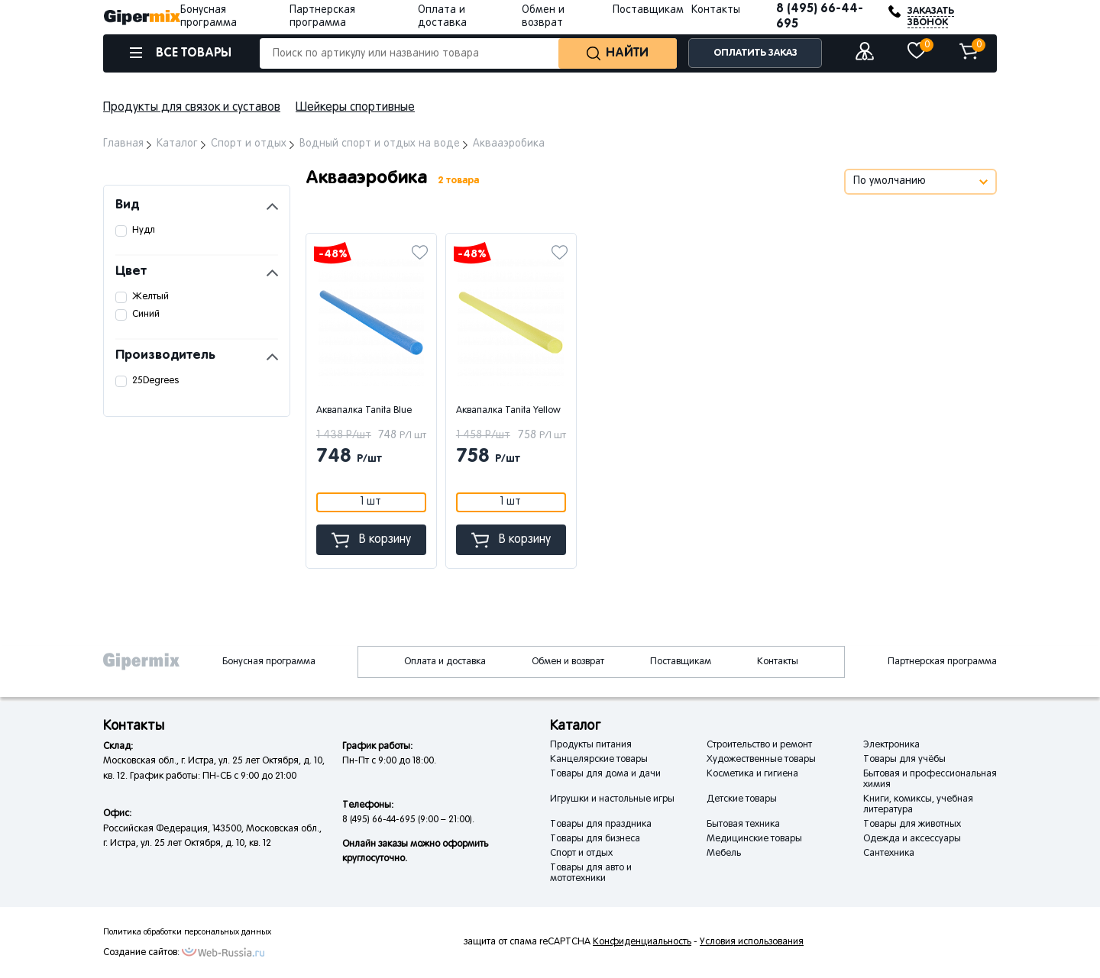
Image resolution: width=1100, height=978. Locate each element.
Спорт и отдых (581, 853)
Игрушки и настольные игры (612, 799)
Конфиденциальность (642, 942)
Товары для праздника (601, 824)
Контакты (715, 10)
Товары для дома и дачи (605, 774)
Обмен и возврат (568, 662)
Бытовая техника (743, 824)
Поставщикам (648, 10)
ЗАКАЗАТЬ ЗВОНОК (930, 16)
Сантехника (888, 853)
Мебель (724, 853)
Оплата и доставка (445, 662)
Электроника (891, 745)
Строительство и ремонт (759, 745)
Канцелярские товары (599, 759)
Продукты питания (591, 745)
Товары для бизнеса (595, 839)
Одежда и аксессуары (912, 839)
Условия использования (752, 942)
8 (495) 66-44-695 (819, 16)
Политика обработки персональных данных (187, 932)
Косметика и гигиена (752, 774)
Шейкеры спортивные (355, 107)
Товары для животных (912, 824)
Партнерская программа (942, 662)
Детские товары (742, 799)
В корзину (371, 540)
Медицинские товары (754, 839)
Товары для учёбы (904, 759)
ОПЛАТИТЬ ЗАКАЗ (755, 53)
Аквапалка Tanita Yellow (508, 410)
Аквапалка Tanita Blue (364, 410)
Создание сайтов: (141, 952)
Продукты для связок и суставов (191, 107)
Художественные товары (761, 759)
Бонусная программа (268, 662)
